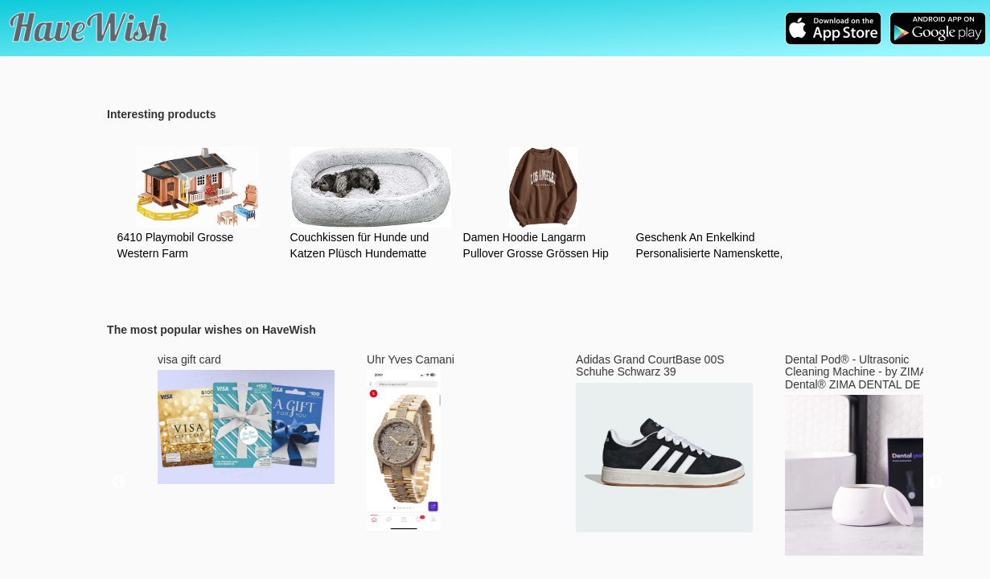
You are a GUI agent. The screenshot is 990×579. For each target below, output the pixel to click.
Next (935, 482)
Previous (119, 482)
